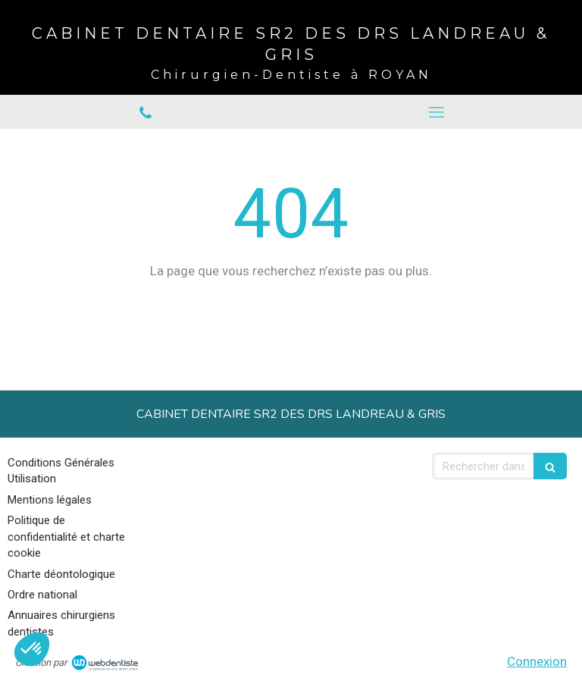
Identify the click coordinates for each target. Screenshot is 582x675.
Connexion (537, 661)
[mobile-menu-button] (436, 112)
